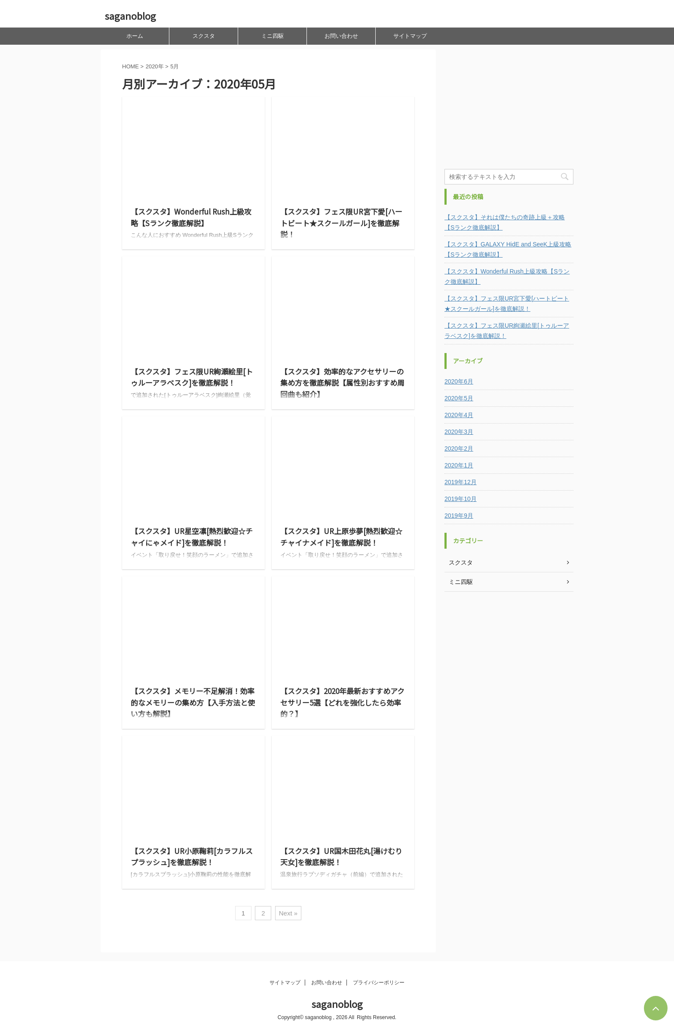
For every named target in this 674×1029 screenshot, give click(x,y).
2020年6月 (458, 381)
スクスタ (204, 36)
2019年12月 (460, 482)
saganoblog (130, 15)
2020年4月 (458, 415)
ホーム (134, 36)
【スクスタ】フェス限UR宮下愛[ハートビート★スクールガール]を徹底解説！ (341, 223)
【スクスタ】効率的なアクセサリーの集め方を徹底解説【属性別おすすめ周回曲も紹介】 (342, 382)
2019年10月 (460, 498)
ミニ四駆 (272, 36)
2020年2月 (458, 448)
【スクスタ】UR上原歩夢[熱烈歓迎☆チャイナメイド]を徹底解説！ (341, 536)
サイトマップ (410, 36)
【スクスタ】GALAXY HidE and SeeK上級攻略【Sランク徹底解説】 (507, 249)
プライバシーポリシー (378, 983)
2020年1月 (458, 465)
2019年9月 (458, 515)
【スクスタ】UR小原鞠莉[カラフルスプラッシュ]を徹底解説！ (192, 856)
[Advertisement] (508, 103)
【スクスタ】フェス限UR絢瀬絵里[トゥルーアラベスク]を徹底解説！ (192, 377)
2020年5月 (458, 398)
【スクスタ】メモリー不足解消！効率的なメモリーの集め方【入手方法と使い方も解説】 (193, 702)
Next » (288, 913)
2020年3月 (458, 431)
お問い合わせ (341, 36)
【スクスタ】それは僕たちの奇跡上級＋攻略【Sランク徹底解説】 (504, 222)
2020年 (155, 66)
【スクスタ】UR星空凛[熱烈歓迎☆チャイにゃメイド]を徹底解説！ (192, 536)
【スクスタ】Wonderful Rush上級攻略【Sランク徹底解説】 (191, 217)
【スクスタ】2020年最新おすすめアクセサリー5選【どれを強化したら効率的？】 (342, 702)
